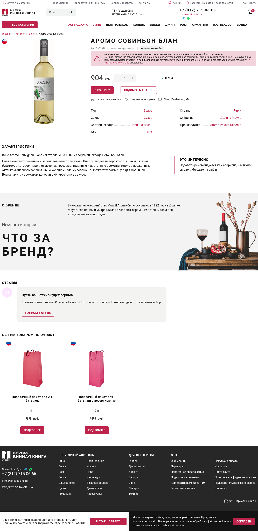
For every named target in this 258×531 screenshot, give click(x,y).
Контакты (144, 2)
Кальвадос (222, 24)
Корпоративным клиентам (89, 2)
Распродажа (77, 24)
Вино (97, 24)
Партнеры (177, 466)
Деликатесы (94, 488)
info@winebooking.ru (15, 480)
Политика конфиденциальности (235, 477)
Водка (242, 24)
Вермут (133, 477)
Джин (170, 24)
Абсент (133, 471)
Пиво (90, 471)
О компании (60, 2)
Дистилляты (137, 466)
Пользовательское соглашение (235, 482)
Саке (132, 482)
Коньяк (139, 24)
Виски (155, 24)
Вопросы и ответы (122, 2)
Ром (183, 24)
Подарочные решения (185, 477)
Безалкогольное (97, 482)
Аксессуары (94, 493)
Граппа (133, 461)
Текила (133, 493)
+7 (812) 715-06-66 (196, 10)
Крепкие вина (95, 461)
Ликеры (134, 488)
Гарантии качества (183, 488)
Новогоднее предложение (187, 471)
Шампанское (117, 24)
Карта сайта (222, 471)
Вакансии (221, 488)
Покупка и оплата (226, 461)
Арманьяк (200, 24)
